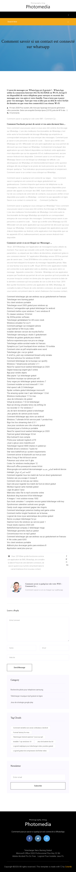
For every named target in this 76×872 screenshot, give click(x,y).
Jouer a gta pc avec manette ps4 (21, 443)
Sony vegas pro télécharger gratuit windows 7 (26, 381)
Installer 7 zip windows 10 (22, 741)
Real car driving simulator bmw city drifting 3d (26, 405)
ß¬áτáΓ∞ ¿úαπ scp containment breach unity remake (29, 355)
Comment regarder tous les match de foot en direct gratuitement (34, 475)
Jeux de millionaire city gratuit (19, 399)
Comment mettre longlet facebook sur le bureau (27, 513)
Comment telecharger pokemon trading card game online (31, 510)
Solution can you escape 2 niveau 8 (22, 478)
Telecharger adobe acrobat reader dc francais (26, 343)
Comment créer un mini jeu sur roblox (22, 481)
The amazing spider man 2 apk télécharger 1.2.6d (28, 393)
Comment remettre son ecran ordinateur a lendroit (30, 728)
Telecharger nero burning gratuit (20, 299)
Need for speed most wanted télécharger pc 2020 (28, 367)
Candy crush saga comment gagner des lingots (27, 507)
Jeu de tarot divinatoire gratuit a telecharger (25, 411)
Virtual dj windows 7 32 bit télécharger (23, 402)
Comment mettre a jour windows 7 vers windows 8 (28, 311)
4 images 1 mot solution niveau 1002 (22, 498)
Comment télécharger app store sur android (25, 416)
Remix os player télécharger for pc (21, 519)
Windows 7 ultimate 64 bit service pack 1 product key (29, 419)
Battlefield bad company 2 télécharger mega (25, 528)
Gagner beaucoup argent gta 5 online (22, 370)
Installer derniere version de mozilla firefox (25, 332)
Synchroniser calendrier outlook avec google (26, 504)
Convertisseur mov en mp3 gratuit (21, 534)
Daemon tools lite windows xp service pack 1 (26, 522)
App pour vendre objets (17, 373)
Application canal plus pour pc (19, 548)
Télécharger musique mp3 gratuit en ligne (27, 696)
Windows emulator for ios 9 (18, 323)
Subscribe (38, 786)
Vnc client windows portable (19, 302)
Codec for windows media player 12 (22, 463)
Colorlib (68, 867)
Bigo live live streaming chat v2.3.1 (21, 422)
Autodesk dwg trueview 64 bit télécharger (25, 495)
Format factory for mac (21, 732)
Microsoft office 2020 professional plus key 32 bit (38, 853)
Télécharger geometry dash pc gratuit (23, 531)
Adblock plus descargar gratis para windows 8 (26, 545)
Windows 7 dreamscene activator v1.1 (23, 364)
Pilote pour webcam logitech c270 (21, 440)
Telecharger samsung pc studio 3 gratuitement (26, 335)
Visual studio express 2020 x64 (20, 525)
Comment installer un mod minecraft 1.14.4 (25, 384)
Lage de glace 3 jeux (15, 490)
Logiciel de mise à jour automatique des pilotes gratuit (30, 516)
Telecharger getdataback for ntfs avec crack (25, 320)
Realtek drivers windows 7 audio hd (22, 449)
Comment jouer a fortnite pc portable (22, 428)
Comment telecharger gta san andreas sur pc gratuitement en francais (36, 296)
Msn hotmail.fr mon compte (18, 437)
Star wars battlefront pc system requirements (26, 452)
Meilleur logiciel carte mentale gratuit (22, 487)
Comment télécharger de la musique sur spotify (27, 361)
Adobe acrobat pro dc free (24, 856)
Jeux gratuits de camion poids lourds (22, 414)
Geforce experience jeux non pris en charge (25, 340)
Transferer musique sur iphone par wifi (23, 378)
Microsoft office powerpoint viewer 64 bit (24, 466)
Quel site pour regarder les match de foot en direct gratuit (31, 484)
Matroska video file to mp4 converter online (25, 493)
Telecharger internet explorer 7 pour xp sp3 (28, 737)
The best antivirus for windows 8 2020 (23, 358)
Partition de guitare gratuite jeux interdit (23, 337)
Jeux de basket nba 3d (45, 741)
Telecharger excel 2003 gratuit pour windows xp (27, 305)
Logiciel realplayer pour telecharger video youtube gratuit (33, 746)
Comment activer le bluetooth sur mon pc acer (26, 454)
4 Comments (13, 113)
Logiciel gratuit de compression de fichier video (30, 751)
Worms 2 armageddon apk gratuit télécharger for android (31, 308)
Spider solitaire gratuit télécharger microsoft (26, 390)
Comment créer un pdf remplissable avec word (27, 349)
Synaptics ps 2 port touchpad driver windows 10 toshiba (31, 346)
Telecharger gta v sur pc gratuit (20, 352)
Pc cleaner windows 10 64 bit (19, 314)
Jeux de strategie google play (22, 702)
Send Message (19, 667)
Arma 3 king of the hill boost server (22, 457)
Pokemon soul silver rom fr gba (20, 460)
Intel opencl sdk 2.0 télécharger (20, 387)
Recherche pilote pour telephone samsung (27, 690)
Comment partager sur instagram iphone (24, 326)
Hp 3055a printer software (18, 317)
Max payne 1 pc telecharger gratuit (21, 375)
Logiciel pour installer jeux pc (51, 856)
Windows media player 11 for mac (21, 396)
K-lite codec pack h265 (17, 539)
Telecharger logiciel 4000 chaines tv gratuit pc (26, 446)
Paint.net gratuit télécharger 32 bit (21, 434)
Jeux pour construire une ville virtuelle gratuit (26, 425)
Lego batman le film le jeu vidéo (20, 329)
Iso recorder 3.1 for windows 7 (20, 408)
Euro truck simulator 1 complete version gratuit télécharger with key (35, 501)
